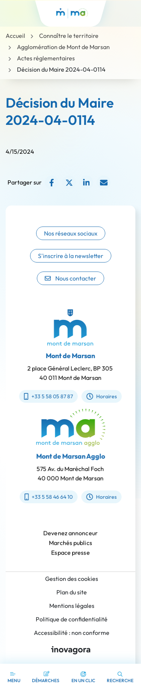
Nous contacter (70, 286)
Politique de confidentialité (72, 619)
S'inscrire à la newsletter (70, 264)
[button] (83, 676)
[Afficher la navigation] (14, 676)
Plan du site (71, 592)
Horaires (95, 396)
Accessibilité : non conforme (71, 632)
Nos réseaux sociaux (70, 241)
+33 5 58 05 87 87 (42, 396)
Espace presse (70, 558)
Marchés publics (70, 549)
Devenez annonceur (70, 539)
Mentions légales (71, 605)
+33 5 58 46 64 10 (55, 497)
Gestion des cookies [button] (71, 578)
